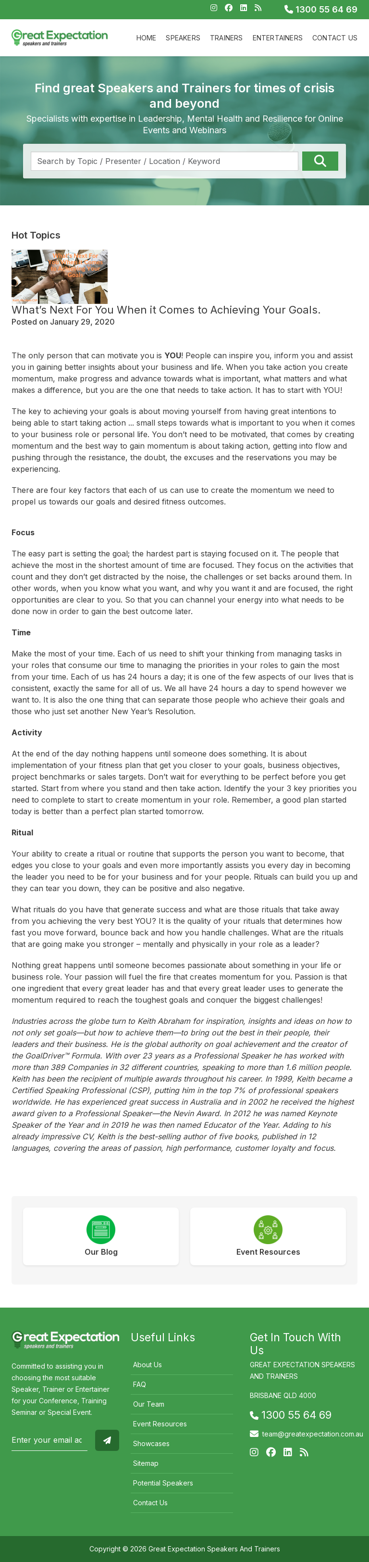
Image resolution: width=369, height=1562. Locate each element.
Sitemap (146, 1463)
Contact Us (334, 38)
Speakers (183, 38)
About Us (147, 1364)
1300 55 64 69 (320, 9)
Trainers (226, 38)
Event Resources (160, 1424)
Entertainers (278, 38)
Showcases (151, 1443)
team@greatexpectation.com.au (312, 1434)
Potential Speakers (163, 1483)
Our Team (148, 1404)
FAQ (139, 1384)
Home (146, 38)
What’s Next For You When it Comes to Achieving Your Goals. (166, 309)
